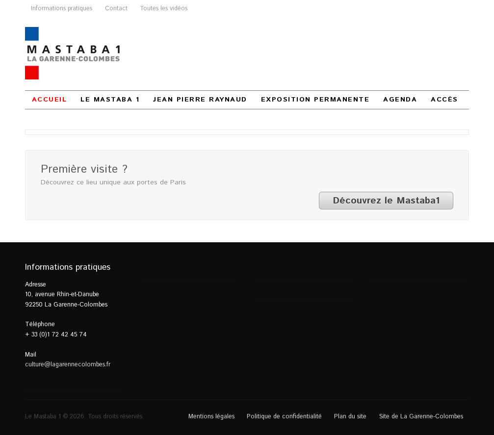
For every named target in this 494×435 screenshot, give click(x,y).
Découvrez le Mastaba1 (386, 200)
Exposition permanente (315, 99)
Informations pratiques (61, 8)
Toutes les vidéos (163, 8)
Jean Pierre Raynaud (200, 99)
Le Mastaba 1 (109, 99)
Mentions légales (211, 416)
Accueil (49, 99)
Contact (116, 8)
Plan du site (350, 416)
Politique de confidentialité (284, 416)
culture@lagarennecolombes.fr (67, 364)
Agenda (400, 99)
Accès (444, 99)
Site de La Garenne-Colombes (421, 416)
